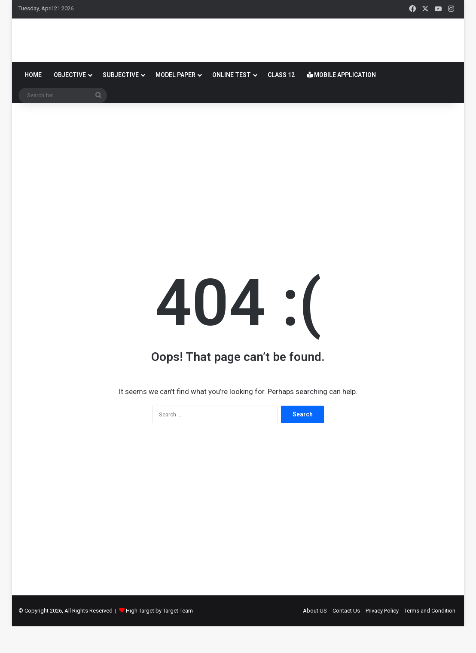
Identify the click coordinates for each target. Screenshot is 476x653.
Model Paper (175, 101)
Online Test (231, 101)
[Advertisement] (238, 199)
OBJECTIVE (70, 101)
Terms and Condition (429, 637)
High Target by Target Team (159, 637)
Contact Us (346, 637)
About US (315, 637)
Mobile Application (341, 101)
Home (33, 101)
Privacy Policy (382, 637)
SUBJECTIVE (121, 101)
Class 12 (281, 101)
